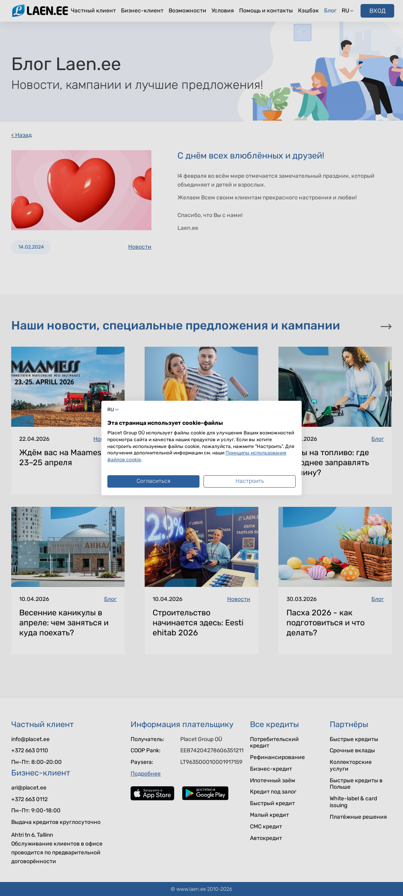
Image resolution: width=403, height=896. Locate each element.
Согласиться (153, 481)
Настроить (250, 481)
